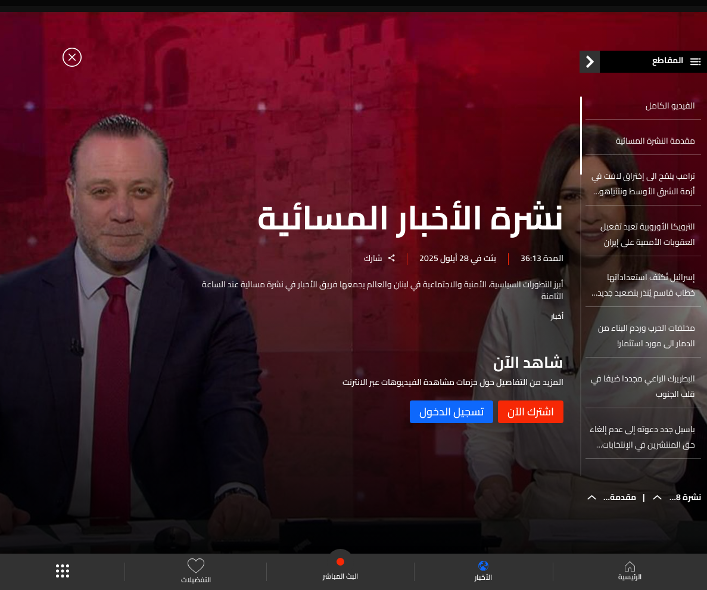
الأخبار (483, 572)
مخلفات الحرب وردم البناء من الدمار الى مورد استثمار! (646, 335)
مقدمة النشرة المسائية (655, 140)
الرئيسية (629, 572)
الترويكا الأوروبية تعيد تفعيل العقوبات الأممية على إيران (647, 234)
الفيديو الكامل (670, 105)
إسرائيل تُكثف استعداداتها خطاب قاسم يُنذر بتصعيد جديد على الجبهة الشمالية (646, 284)
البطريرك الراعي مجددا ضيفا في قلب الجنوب (643, 386)
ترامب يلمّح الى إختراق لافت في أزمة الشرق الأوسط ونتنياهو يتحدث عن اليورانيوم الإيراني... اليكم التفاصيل (643, 183)
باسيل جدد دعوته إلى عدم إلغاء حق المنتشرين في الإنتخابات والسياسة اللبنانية (642, 436)
